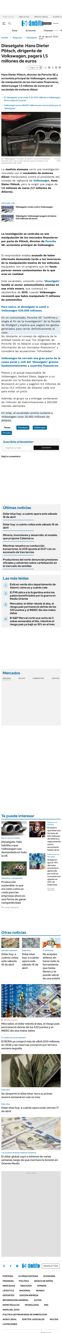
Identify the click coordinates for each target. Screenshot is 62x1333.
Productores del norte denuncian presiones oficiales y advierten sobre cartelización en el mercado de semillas (30, 563)
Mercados (9, 1285)
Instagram (17, 1266)
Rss (46, 1305)
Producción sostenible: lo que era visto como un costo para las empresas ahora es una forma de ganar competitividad (13, 892)
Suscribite (46, 448)
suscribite (47, 23)
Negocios (26, 1285)
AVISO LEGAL (10, 1319)
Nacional (25, 1290)
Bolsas (22, 678)
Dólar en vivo (24, 17)
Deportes (8, 1295)
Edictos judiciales (33, 1319)
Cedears (55, 678)
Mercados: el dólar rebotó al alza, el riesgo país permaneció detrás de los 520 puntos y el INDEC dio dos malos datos (33, 608)
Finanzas (48, 30)
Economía (31, 30)
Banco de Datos (43, 1281)
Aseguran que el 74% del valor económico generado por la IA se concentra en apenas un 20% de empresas (54, 872)
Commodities (38, 678)
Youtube (31, 1266)
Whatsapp (39, 1266)
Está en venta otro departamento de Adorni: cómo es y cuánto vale (33, 586)
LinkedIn (24, 1266)
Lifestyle (8, 1290)
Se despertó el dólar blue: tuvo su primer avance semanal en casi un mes (27, 1095)
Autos (37, 1300)
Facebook (10, 1266)
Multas (54, 1319)
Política (24, 1281)
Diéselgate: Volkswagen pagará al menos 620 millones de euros (36, 217)
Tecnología (32, 1305)
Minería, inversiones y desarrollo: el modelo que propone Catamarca (30, 536)
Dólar (15, 30)
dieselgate (52, 281)
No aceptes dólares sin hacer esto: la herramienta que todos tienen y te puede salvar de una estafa (51, 966)
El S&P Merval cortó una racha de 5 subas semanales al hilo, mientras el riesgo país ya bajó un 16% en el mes (32, 621)
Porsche (50, 241)
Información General (16, 1300)
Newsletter (55, 30)
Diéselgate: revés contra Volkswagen (34, 207)
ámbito (4, 38)
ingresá (56, 23)
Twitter (4, 1266)
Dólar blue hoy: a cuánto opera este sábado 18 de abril (30, 515)
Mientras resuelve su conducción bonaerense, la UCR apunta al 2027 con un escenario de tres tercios (29, 549)
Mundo (40, 1290)
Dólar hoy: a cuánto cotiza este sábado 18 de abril (30, 526)
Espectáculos (11, 1305)
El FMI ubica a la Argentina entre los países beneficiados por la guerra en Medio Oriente (33, 595)
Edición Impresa (29, 1295)
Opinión (41, 1285)
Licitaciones (10, 1324)
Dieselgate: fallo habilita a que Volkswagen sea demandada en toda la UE (14, 848)
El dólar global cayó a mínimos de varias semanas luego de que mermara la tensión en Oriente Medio (29, 1160)
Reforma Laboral (41, 17)
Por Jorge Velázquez (10, 907)
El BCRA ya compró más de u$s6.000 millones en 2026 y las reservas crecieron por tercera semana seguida (30, 1045)
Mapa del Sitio (11, 1309)
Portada (8, 1276)
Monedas (7, 678)
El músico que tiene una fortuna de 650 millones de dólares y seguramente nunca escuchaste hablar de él (54, 838)
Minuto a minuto (10, 1020)
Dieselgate (32, 38)
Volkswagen (41, 180)
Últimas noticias (28, 1276)
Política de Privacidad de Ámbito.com (25, 1314)
